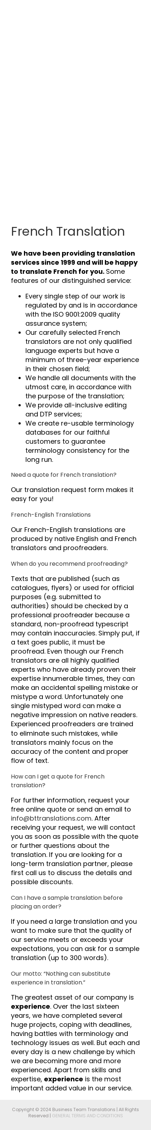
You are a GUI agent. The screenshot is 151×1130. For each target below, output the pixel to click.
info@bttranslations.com (51, 818)
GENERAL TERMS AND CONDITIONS (87, 1116)
